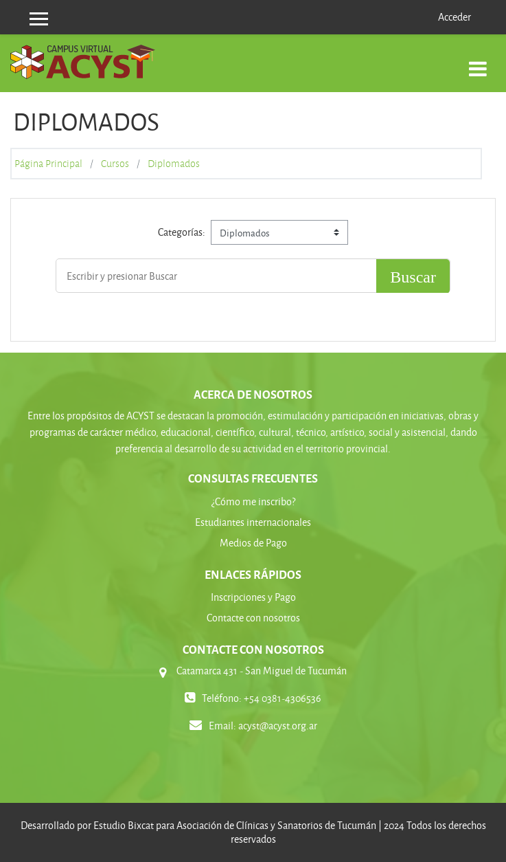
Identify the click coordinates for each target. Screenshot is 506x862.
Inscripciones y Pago (253, 597)
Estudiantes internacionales (253, 522)
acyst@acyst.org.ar (277, 725)
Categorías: (181, 232)
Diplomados (174, 163)
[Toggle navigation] (478, 61)
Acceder (454, 17)
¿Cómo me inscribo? (253, 501)
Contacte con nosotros (253, 617)
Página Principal (48, 163)
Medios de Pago (253, 542)
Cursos (115, 163)
